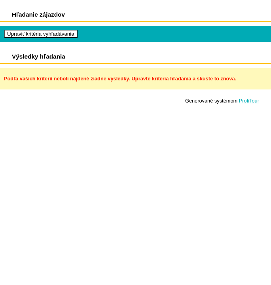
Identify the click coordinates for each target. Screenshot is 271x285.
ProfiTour (249, 101)
